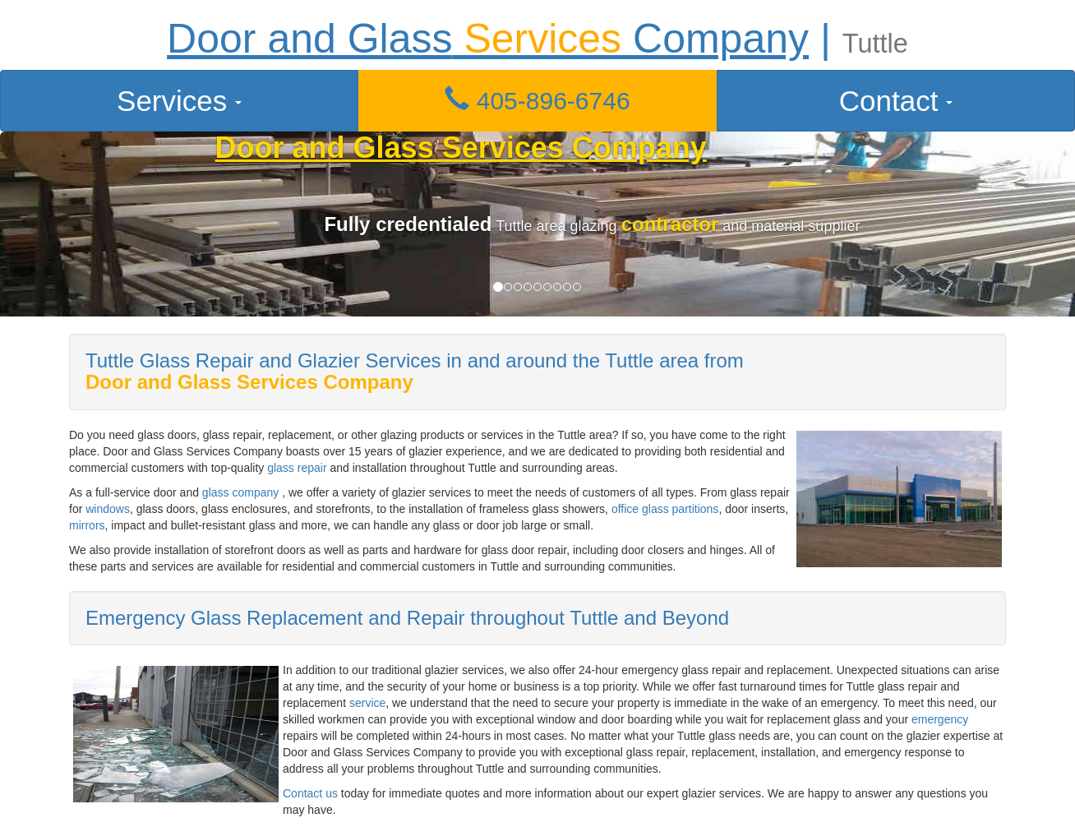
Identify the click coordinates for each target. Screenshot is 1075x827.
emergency (939, 719)
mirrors (87, 525)
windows (107, 508)
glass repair (296, 467)
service (367, 702)
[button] (537, 101)
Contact (896, 101)
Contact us (310, 793)
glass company (240, 492)
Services (179, 101)
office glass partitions (664, 508)
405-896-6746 (537, 100)
